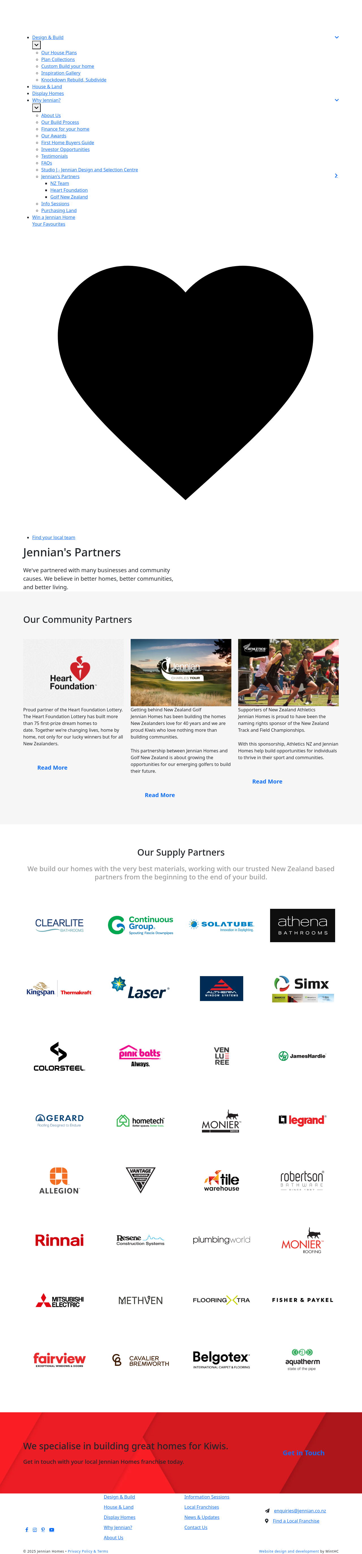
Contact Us (195, 1527)
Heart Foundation (69, 190)
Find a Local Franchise (296, 1521)
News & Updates (201, 1517)
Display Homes (48, 93)
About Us (113, 1537)
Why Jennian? (118, 1527)
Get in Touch (304, 1452)
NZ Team (59, 183)
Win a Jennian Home (53, 217)
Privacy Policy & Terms (88, 1551)
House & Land (47, 86)
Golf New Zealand (69, 197)
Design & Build (119, 1497)
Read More (52, 767)
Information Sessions (206, 1497)
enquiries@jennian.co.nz (300, 1511)
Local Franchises (201, 1507)
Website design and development (289, 1551)
